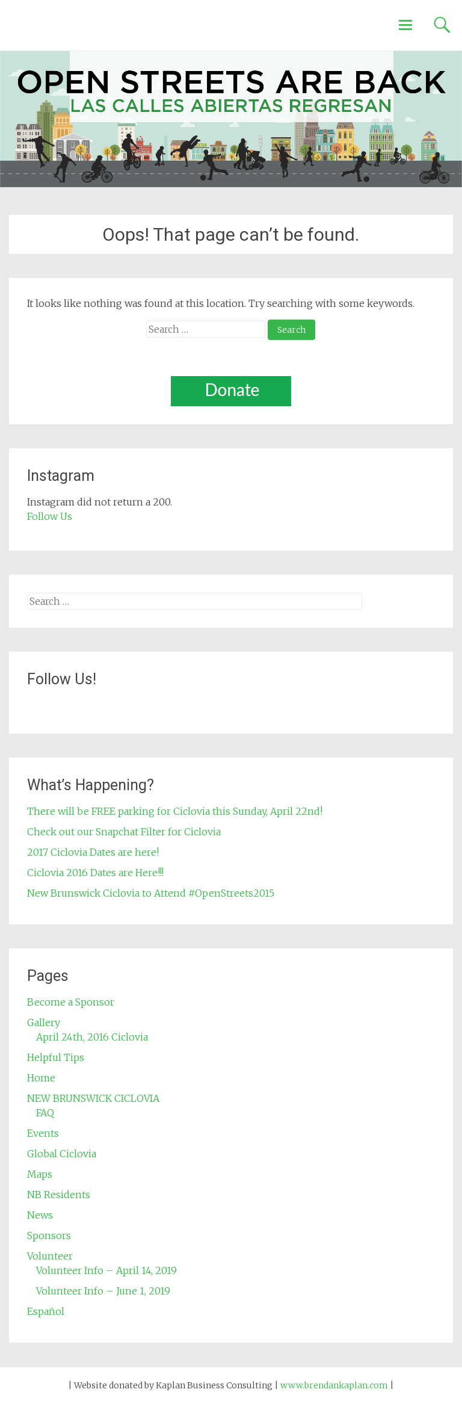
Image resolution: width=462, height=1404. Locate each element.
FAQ (45, 1113)
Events (43, 1133)
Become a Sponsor (70, 1002)
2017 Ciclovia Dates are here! (93, 852)
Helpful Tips (55, 1057)
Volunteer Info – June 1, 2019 (103, 1291)
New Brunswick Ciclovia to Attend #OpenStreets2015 (150, 893)
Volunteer (50, 1256)
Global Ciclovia (61, 1154)
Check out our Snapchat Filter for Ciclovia (124, 832)
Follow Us (49, 516)
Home (41, 1078)
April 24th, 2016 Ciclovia (92, 1037)
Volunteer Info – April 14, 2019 (106, 1270)
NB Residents (58, 1195)
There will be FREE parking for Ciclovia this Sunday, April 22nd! (174, 811)
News (40, 1215)
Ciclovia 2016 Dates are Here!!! (95, 873)
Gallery (43, 1022)
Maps (39, 1174)
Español (45, 1311)
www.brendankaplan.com (334, 1385)
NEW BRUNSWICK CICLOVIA (93, 1098)
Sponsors (49, 1235)
